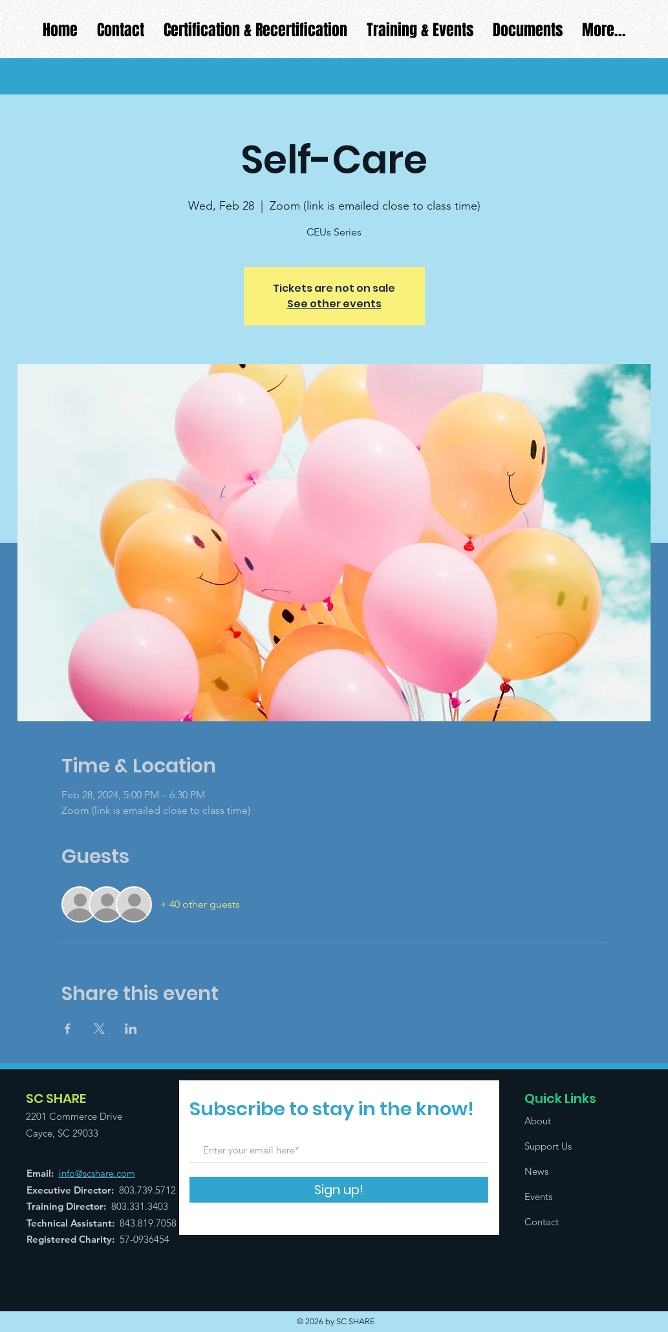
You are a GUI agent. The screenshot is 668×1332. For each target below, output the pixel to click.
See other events (334, 303)
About (537, 1121)
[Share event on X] (99, 1028)
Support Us (548, 1146)
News (536, 1171)
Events (538, 1196)
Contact (541, 1222)
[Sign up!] (338, 1190)
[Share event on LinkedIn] (131, 1028)
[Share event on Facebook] (67, 1028)
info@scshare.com (97, 1173)
